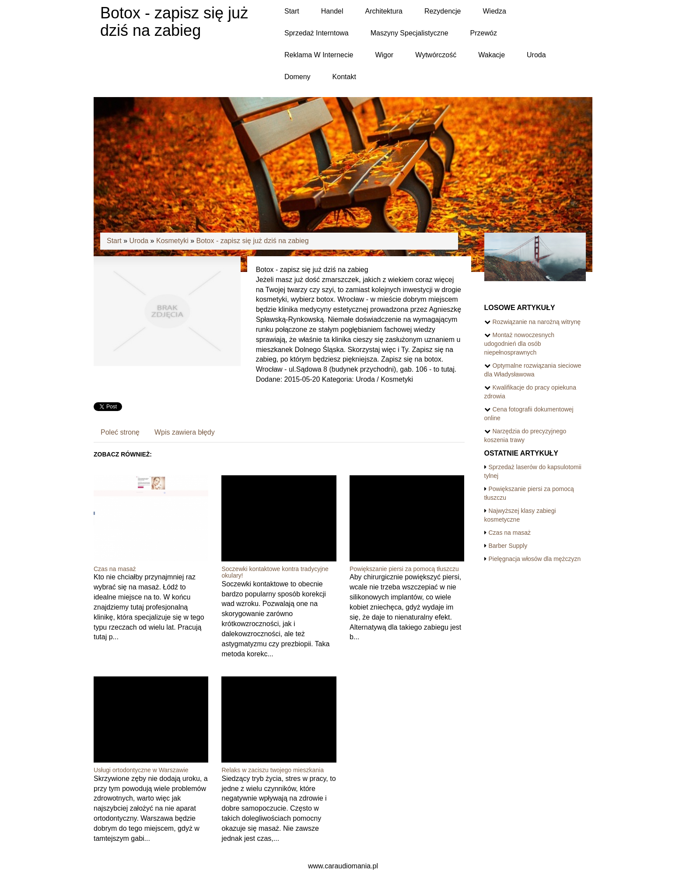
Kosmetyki (172, 240)
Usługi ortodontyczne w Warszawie (141, 769)
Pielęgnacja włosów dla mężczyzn (535, 558)
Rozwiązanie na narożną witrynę (537, 321)
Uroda (139, 240)
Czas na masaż (115, 568)
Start (114, 240)
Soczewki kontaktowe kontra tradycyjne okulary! (274, 572)
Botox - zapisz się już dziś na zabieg (252, 240)
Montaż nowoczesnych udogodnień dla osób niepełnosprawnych (519, 343)
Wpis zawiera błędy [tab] (184, 432)
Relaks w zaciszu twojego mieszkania (272, 769)
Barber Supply (508, 545)
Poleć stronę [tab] (120, 432)
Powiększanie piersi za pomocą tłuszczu (404, 568)
